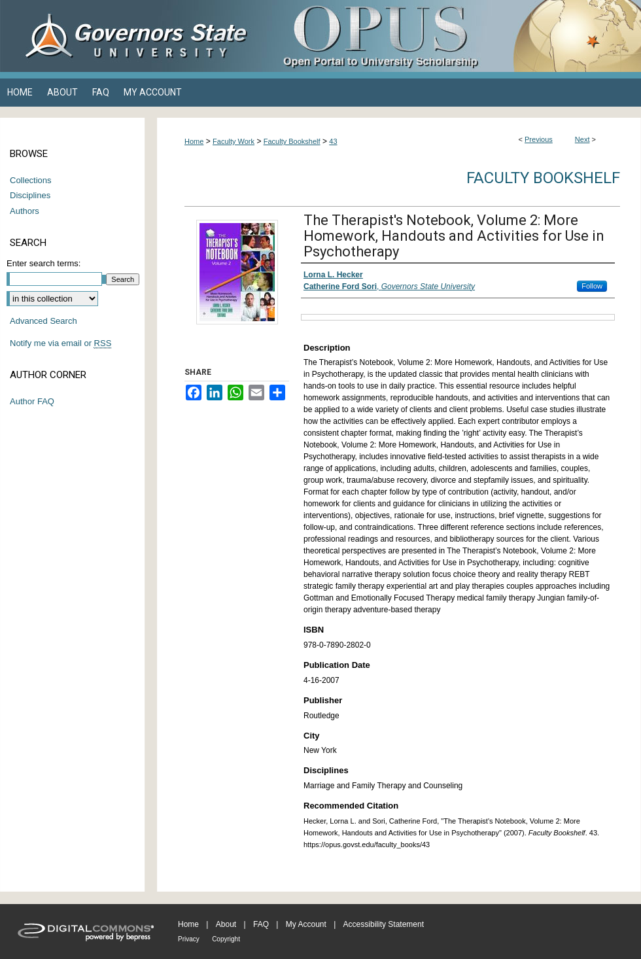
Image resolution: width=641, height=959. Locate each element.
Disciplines (30, 195)
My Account (306, 924)
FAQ (261, 924)
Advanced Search (43, 321)
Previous (539, 139)
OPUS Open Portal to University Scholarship (451, 36)
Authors (24, 211)
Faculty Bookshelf (292, 141)
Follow (591, 286)
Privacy (188, 939)
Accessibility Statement (383, 924)
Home (193, 141)
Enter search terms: (43, 263)
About (226, 924)
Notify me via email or (60, 343)
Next (582, 139)
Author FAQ (32, 401)
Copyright (226, 939)
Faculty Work (233, 141)
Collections (31, 180)
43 (333, 141)
